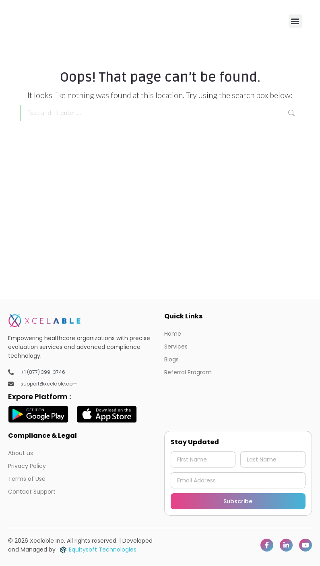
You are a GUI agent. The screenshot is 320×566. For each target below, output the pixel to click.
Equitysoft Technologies (97, 549)
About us (20, 453)
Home (172, 334)
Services (176, 346)
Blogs (171, 359)
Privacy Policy (27, 466)
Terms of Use (26, 479)
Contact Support (32, 492)
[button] (295, 21)
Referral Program (188, 372)
